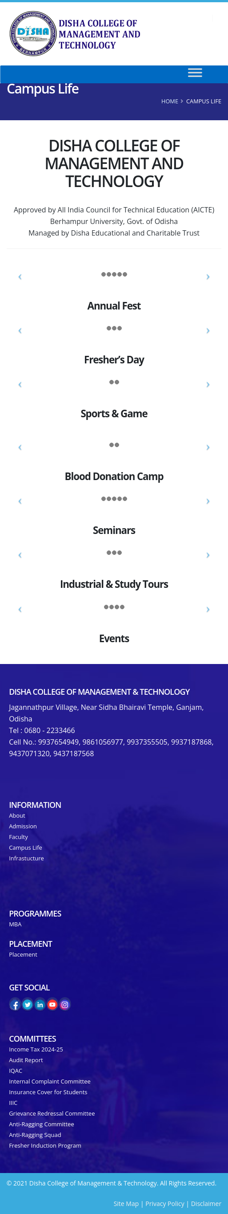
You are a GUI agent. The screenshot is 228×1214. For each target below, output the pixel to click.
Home (169, 101)
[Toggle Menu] (204, 74)
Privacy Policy (164, 1203)
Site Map (126, 1203)
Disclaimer (206, 1203)
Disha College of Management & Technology (99, 691)
